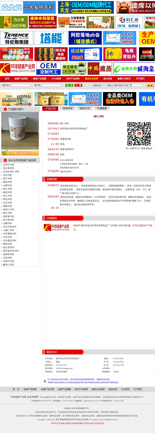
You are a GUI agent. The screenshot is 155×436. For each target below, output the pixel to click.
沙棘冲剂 (7, 223)
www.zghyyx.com (48, 397)
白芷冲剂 (7, 202)
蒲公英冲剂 (8, 168)
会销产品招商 (30, 389)
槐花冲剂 (7, 182)
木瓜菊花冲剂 (9, 240)
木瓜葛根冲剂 (9, 233)
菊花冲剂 (7, 192)
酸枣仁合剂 (8, 264)
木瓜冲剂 (7, 237)
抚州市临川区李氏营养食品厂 (74, 128)
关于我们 (138, 389)
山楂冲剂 (7, 185)
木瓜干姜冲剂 (9, 227)
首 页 (16, 389)
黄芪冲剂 (7, 199)
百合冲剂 (7, 175)
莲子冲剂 (7, 178)
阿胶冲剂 (7, 244)
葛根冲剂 (7, 206)
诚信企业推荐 (98, 389)
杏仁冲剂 (7, 196)
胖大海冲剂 (8, 220)
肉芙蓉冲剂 (8, 216)
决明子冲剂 (8, 261)
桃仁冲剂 (7, 189)
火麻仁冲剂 (8, 230)
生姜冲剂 (7, 258)
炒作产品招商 (81, 389)
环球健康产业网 (18, 397)
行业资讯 (125, 389)
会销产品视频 (64, 389)
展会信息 (112, 389)
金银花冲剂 (8, 254)
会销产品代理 (47, 389)
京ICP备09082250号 (65, 419)
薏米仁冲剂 (8, 209)
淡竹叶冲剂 (8, 165)
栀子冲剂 (7, 213)
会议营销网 (32, 397)
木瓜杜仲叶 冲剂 (11, 171)
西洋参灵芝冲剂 (10, 251)
